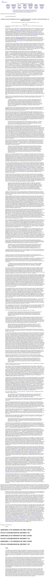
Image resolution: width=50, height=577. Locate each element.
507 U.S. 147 (26, 383)
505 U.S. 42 (36, 514)
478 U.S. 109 (35, 163)
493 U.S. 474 (23, 518)
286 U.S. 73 (41, 450)
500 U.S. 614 (22, 516)
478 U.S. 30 (26, 396)
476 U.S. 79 (10, 520)
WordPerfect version (8, 8)
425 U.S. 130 (10, 470)
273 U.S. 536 (16, 451)
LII (2, 1)
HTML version (8, 6)
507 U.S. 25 (13, 367)
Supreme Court (4, 2)
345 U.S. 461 (16, 450)
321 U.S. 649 (29, 450)
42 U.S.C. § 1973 (10, 361)
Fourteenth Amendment (19, 38)
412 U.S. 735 (22, 168)
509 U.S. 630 (19, 30)
